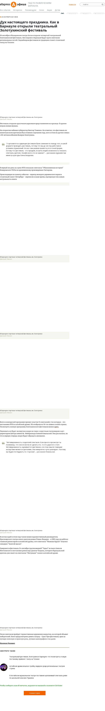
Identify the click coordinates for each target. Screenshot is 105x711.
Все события (5, 10)
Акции (49, 10)
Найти (103, 4)
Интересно (17, 10)
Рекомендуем (30, 10)
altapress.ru (5, 4)
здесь (56, 427)
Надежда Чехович (7, 643)
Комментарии (34, 693)
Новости (72, 4)
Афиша (18, 4)
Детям (57, 10)
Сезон (41, 10)
